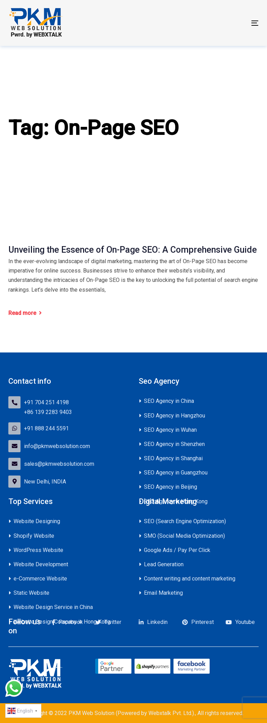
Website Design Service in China (53, 607)
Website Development (41, 564)
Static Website (31, 593)
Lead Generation (164, 564)
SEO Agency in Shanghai (173, 458)
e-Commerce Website (40, 578)
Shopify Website (34, 536)
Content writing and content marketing (189, 578)
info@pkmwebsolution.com (57, 446)
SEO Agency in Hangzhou (174, 415)
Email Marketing (163, 593)
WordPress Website (38, 550)
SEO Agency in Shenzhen (174, 444)
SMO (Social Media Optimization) (184, 536)
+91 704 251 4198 (46, 402)
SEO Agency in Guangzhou (176, 472)
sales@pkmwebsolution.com (59, 464)
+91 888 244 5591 (46, 428)
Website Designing (37, 521)
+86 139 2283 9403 (48, 412)
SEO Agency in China (169, 401)
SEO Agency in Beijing (170, 487)
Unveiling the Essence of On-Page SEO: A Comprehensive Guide (132, 250)
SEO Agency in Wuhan (170, 430)
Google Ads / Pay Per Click (177, 550)
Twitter (112, 622)
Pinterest (202, 622)
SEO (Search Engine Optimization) (185, 521)
